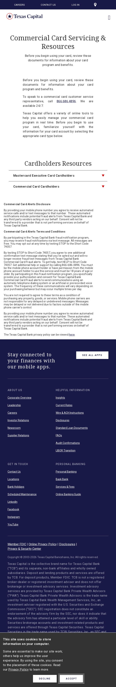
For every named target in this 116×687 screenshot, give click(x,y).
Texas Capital (25, 16)
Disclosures (62, 420)
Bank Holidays (16, 486)
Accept (71, 678)
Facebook (13, 509)
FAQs (59, 435)
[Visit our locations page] (95, 5)
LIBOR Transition (65, 450)
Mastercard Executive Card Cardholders (44, 175)
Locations (13, 479)
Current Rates (64, 405)
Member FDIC (17, 544)
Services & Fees (65, 486)
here (72, 334)
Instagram (14, 516)
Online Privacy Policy (43, 544)
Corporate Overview (19, 397)
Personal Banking (66, 471)
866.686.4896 (66, 101)
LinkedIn (12, 501)
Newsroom (14, 427)
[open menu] (109, 16)
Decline (45, 678)
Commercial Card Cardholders (36, 186)
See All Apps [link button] (92, 355)
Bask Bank (62, 479)
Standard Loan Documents (72, 427)
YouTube (13, 524)
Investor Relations (18, 420)
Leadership (14, 405)
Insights (60, 397)
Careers (19, 5)
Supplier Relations (18, 435)
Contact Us (48, 5)
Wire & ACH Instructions (70, 412)
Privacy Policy (18, 669)
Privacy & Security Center (24, 549)
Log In (76, 4)
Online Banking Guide (68, 494)
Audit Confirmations (68, 442)
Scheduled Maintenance (22, 494)
